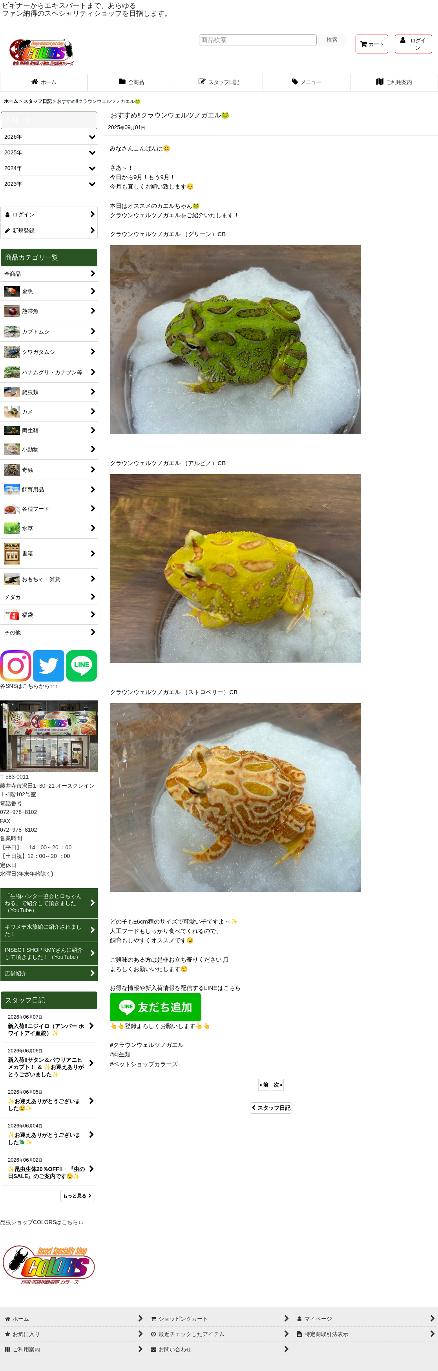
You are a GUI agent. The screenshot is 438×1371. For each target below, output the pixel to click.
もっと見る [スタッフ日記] (77, 1196)
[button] (306, 83)
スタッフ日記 (271, 1108)
